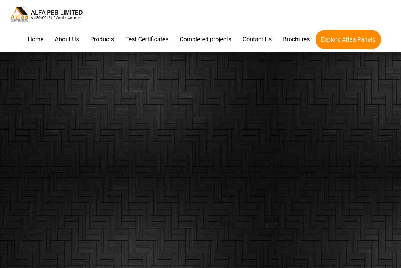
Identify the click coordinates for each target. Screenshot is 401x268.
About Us (67, 39)
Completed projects (205, 39)
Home (36, 39)
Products (102, 39)
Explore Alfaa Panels (348, 39)
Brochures (296, 39)
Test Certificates (146, 39)
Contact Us (257, 39)
